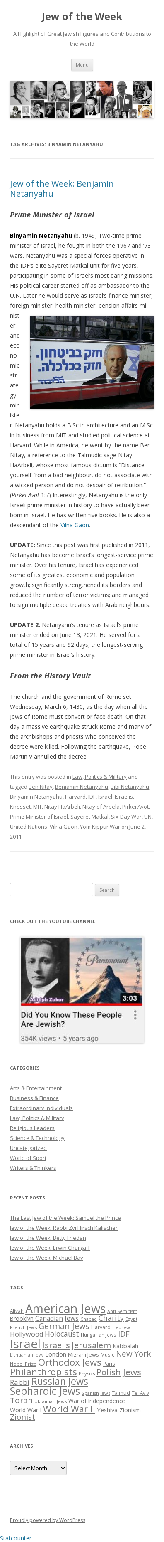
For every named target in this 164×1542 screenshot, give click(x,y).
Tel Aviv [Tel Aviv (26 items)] (140, 1392)
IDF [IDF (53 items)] (124, 1334)
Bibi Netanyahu (130, 786)
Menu (82, 65)
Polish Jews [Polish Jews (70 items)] (118, 1372)
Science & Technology (37, 1138)
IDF (92, 796)
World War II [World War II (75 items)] (69, 1409)
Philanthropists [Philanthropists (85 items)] (43, 1371)
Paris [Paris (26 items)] (109, 1363)
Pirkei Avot (135, 806)
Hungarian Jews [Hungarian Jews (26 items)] (98, 1334)
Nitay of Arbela (101, 806)
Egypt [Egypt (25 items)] (131, 1319)
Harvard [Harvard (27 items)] (101, 1327)
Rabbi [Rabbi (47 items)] (19, 1382)
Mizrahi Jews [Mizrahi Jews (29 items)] (83, 1354)
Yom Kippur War (100, 826)
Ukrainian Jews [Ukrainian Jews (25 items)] (50, 1401)
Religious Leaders (32, 1128)
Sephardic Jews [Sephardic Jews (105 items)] (45, 1391)
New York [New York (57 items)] (133, 1353)
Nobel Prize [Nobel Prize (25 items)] (23, 1364)
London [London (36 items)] (55, 1354)
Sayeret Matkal (89, 816)
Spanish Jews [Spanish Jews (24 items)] (96, 1393)
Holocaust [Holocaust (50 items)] (62, 1334)
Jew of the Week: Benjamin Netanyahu (62, 188)
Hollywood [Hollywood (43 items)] (26, 1334)
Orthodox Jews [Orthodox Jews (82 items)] (69, 1362)
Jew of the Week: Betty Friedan (48, 1237)
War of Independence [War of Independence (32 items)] (96, 1401)
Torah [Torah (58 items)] (21, 1400)
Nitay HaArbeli (62, 806)
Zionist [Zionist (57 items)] (22, 1416)
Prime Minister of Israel (39, 816)
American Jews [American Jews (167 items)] (65, 1308)
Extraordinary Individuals (41, 1108)
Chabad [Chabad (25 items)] (88, 1319)
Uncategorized (28, 1148)
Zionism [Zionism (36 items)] (130, 1410)
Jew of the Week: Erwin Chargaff (50, 1247)
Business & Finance (34, 1098)
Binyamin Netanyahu (36, 796)
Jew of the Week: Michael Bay (46, 1257)
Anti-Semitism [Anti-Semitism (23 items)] (122, 1311)
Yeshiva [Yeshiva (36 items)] (107, 1410)
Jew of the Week (82, 16)
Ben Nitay (41, 786)
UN (148, 816)
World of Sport (28, 1158)
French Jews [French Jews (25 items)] (23, 1327)
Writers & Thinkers (33, 1168)
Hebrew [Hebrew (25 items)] (121, 1327)
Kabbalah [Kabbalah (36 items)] (125, 1346)
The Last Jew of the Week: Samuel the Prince (65, 1217)
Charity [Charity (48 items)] (111, 1318)
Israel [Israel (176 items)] (25, 1343)
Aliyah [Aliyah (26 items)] (17, 1311)
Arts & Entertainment (36, 1088)
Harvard (75, 796)
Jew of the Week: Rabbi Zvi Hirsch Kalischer (64, 1227)
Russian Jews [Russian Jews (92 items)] (59, 1381)
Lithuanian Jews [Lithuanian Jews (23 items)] (26, 1355)
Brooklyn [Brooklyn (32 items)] (22, 1318)
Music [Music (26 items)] (107, 1354)
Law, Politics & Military (99, 776)
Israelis (124, 796)
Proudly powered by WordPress (47, 1520)
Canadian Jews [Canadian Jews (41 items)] (57, 1318)
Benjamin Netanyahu (81, 786)
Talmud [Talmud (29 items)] (121, 1392)
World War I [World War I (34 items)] (25, 1410)
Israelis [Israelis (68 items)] (56, 1345)
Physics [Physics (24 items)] (87, 1373)
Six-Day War (126, 816)
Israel (105, 796)
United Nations (28, 826)
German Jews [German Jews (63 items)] (64, 1326)
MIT (37, 806)
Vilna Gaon (74, 525)
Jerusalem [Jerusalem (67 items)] (91, 1345)
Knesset (20, 806)
